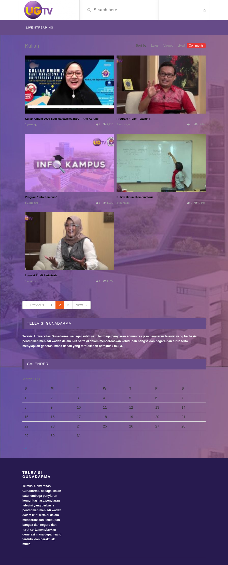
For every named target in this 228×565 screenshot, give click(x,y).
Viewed (168, 45)
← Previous (35, 305)
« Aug (27, 448)
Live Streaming (39, 27)
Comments (196, 45)
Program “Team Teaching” (134, 118)
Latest (155, 45)
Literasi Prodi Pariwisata (41, 275)
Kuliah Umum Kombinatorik (135, 197)
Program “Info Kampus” (41, 197)
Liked (181, 45)
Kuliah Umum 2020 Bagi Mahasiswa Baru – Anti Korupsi (62, 118)
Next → (82, 305)
